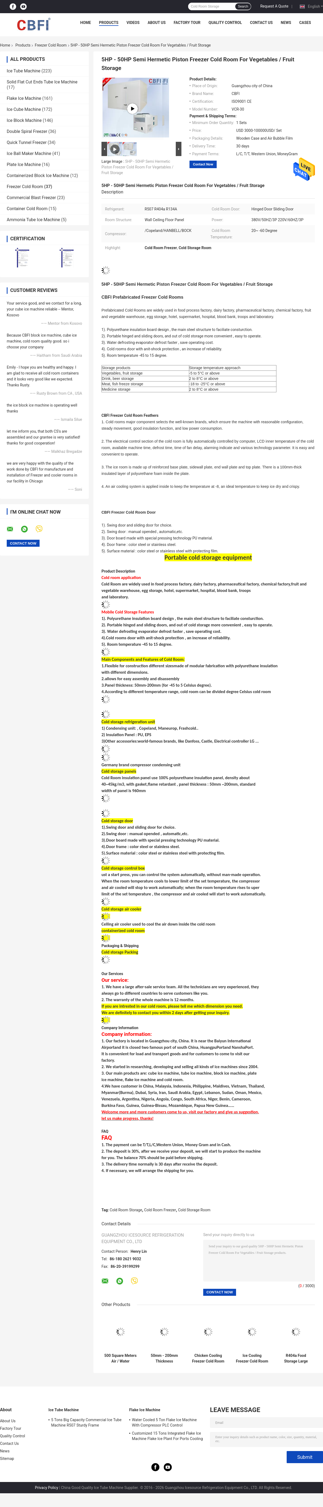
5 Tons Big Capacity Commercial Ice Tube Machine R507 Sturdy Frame (86, 1422)
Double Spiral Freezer (27, 131)
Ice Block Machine (24, 120)
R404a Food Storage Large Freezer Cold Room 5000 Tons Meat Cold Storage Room (296, 1358)
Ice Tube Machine (23, 70)
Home (85, 22)
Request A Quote (274, 6)
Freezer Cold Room (50, 45)
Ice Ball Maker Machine (29, 153)
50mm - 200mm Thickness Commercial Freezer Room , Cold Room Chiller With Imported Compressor (164, 1358)
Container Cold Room (27, 208)
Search (243, 6)
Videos (133, 22)
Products (108, 22)
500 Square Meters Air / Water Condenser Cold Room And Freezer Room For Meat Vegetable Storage (120, 1358)
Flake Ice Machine (24, 98)
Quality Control (225, 22)
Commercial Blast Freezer (31, 197)
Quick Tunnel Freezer (27, 142)
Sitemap (7, 1458)
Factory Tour (187, 22)
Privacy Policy (46, 1487)
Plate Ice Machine (24, 164)
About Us (157, 22)
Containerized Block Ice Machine (38, 175)
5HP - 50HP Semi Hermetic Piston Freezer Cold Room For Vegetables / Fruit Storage (137, 167)
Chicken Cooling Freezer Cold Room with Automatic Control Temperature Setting (208, 1358)
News (286, 22)
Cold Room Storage (126, 1210)
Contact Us (261, 22)
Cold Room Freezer (160, 1210)
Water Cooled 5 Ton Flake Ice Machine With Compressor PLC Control (164, 1422)
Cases (305, 22)
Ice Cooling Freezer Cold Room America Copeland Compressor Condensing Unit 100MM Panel (252, 1358)
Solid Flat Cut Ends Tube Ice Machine (42, 81)
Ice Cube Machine (24, 109)
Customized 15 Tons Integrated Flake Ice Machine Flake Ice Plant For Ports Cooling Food (167, 1436)
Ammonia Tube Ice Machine (33, 219)
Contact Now (203, 164)
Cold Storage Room (194, 1210)
